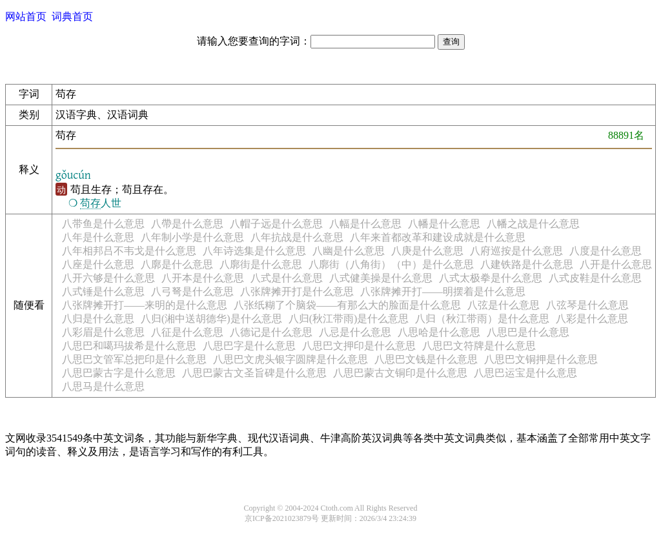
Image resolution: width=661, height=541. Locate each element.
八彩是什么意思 (592, 318)
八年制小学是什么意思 (192, 237)
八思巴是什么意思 (528, 332)
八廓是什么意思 (177, 264)
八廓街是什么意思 (260, 264)
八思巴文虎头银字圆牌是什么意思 (290, 359)
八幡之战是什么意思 (533, 223)
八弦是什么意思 (503, 305)
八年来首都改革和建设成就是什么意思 (437, 237)
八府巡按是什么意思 (516, 250)
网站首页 (25, 16)
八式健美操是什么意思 (380, 277)
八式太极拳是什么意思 (490, 277)
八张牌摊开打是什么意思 (297, 291)
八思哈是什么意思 (439, 332)
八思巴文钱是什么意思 (426, 359)
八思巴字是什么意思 (249, 345)
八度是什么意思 (605, 250)
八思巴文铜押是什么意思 (541, 359)
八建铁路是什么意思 (526, 264)
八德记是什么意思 (271, 332)
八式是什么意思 (286, 277)
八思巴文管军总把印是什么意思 (134, 359)
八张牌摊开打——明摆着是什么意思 (442, 291)
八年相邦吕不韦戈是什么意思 (129, 250)
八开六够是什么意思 (108, 277)
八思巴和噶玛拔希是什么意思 (129, 345)
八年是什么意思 (98, 237)
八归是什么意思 (98, 318)
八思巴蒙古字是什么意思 (119, 372)
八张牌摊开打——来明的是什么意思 (144, 305)
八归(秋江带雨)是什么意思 (349, 318)
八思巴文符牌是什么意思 (479, 345)
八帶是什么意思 (187, 223)
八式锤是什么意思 (103, 291)
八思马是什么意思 (103, 386)
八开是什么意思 (616, 264)
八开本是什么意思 (202, 277)
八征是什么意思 (187, 332)
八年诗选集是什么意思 (254, 250)
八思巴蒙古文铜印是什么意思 (400, 372)
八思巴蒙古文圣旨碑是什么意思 (254, 372)
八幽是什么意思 (348, 250)
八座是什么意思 (98, 264)
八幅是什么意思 (365, 223)
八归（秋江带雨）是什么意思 (482, 318)
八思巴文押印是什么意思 (359, 345)
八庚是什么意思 (427, 250)
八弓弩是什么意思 (192, 291)
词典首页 (72, 16)
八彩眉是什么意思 (103, 332)
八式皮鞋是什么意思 (595, 277)
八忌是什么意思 (355, 332)
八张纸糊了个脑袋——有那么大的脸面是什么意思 (347, 305)
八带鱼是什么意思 (103, 223)
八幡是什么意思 (444, 223)
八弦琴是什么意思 (587, 305)
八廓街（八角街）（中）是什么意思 (391, 264)
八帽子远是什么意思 (276, 223)
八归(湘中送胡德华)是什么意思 (211, 318)
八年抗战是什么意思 (296, 237)
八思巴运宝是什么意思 (525, 372)
